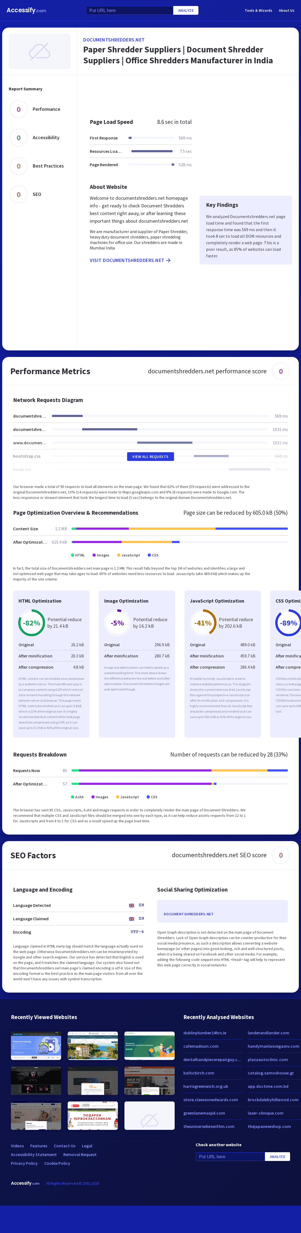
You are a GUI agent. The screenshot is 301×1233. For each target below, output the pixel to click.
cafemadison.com (201, 1046)
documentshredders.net (114, 40)
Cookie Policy (57, 1163)
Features (38, 1145)
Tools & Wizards (258, 10)
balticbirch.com (198, 1073)
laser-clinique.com (266, 1113)
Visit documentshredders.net (131, 260)
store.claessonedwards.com (210, 1099)
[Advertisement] (177, 94)
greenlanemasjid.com (204, 1113)
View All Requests (150, 456)
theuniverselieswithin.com (208, 1126)
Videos (17, 1145)
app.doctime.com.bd (268, 1086)
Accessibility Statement (34, 1154)
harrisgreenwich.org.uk (205, 1086)
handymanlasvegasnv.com (273, 1046)
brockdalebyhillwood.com (273, 1099)
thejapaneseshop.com (269, 1126)
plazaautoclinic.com (268, 1059)
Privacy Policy (24, 1163)
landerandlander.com (268, 1032)
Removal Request (80, 1154)
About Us (286, 10)
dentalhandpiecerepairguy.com (212, 1059)
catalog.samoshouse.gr (271, 1073)
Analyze (186, 10)
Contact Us (64, 1145)
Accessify (26, 10)
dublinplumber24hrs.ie (204, 1032)
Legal (87, 1145)
